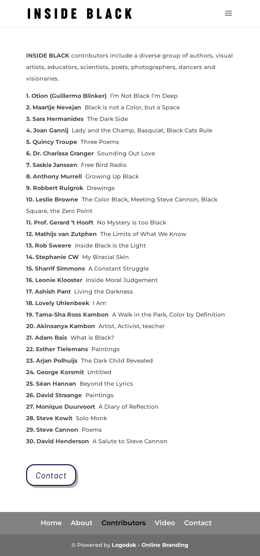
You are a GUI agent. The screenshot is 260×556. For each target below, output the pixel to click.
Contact (51, 475)
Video (165, 523)
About (81, 523)
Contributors (124, 523)
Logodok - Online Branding (150, 545)
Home (51, 523)
